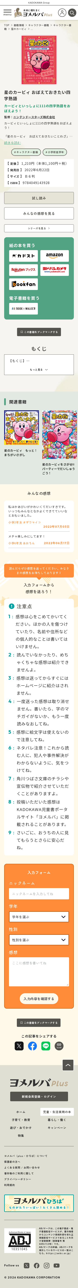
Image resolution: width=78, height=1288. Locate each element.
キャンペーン (57, 1128)
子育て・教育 (21, 1120)
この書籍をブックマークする (41, 332)
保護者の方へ (12, 1161)
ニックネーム (22, 883)
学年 (13, 906)
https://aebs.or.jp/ (58, 1253)
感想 (13, 952)
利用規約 (9, 1185)
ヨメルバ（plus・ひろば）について (26, 1156)
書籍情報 (19, 25)
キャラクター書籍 (38, 25)
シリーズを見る (37, 228)
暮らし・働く (57, 1120)
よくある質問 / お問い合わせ (22, 1167)
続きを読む (12, 142)
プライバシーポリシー (17, 1179)
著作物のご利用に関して (19, 1173)
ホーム (21, 1112)
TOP (7, 25)
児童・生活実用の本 (57, 1112)
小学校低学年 (56, 152)
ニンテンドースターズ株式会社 (34, 117)
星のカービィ (19, 29)
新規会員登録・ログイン (39, 1096)
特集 (21, 1135)
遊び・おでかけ (21, 1128)
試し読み (39, 197)
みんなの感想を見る (39, 213)
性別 (13, 929)
